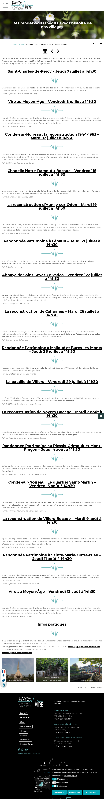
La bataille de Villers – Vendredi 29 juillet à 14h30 (52, 381)
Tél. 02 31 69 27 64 (63, 746)
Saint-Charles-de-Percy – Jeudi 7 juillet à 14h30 (52, 71)
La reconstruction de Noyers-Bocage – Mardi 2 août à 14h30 (52, 414)
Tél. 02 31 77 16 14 (62, 732)
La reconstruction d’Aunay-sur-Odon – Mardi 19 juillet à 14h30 (52, 206)
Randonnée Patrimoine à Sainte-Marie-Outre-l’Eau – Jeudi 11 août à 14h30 (52, 557)
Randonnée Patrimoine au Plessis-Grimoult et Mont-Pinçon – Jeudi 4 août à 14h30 (52, 448)
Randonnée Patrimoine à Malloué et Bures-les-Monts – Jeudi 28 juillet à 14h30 (52, 350)
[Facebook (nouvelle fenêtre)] (19, 749)
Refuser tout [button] (91, 792)
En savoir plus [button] (70, 776)
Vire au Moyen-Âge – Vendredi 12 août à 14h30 (52, 591)
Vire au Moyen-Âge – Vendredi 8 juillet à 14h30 (52, 101)
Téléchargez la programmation (17, 652)
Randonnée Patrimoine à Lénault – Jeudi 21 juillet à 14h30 (52, 243)
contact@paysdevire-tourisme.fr (84, 647)
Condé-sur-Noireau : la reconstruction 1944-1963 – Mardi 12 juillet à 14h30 (52, 136)
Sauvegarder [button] (59, 792)
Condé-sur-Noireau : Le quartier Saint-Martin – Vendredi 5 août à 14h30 (52, 484)
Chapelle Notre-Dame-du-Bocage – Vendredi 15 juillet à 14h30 (52, 173)
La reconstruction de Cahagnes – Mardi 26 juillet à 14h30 (52, 313)
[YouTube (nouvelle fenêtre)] (26, 749)
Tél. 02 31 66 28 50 (63, 719)
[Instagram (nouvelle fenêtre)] (22, 749)
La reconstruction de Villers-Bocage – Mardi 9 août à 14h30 (52, 520)
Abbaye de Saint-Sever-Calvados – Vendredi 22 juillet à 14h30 (52, 277)
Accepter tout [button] (74, 792)
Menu (5, 3)
